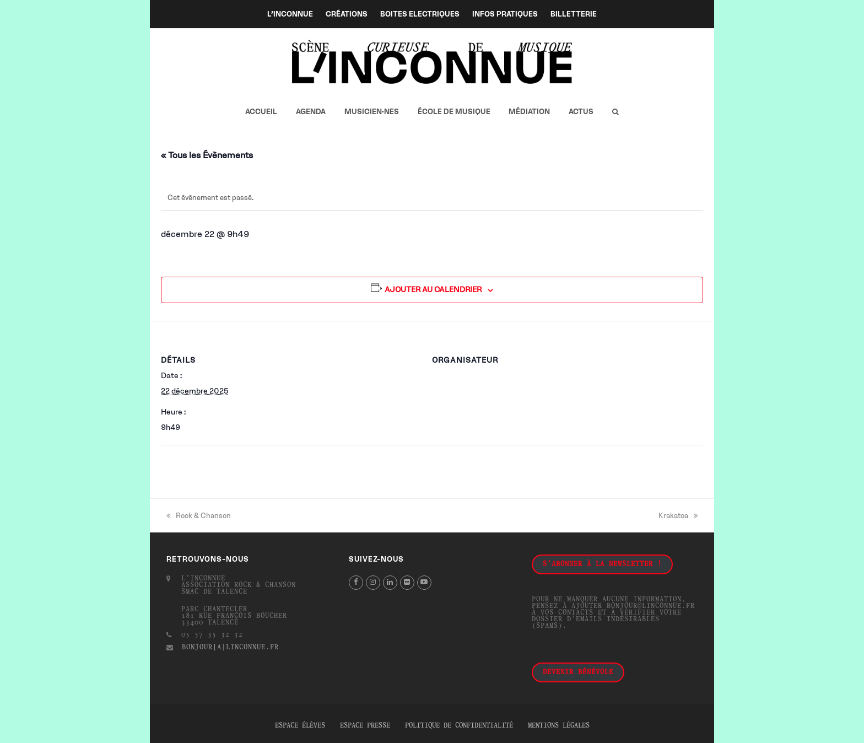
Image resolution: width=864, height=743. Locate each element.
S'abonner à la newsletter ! (602, 564)
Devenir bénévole (578, 672)
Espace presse (365, 726)
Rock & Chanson (198, 516)
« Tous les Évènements (207, 155)
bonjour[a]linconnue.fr (230, 647)
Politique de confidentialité (459, 726)
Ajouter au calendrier (433, 289)
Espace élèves (300, 726)
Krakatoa (678, 516)
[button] (615, 112)
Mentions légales (559, 726)
